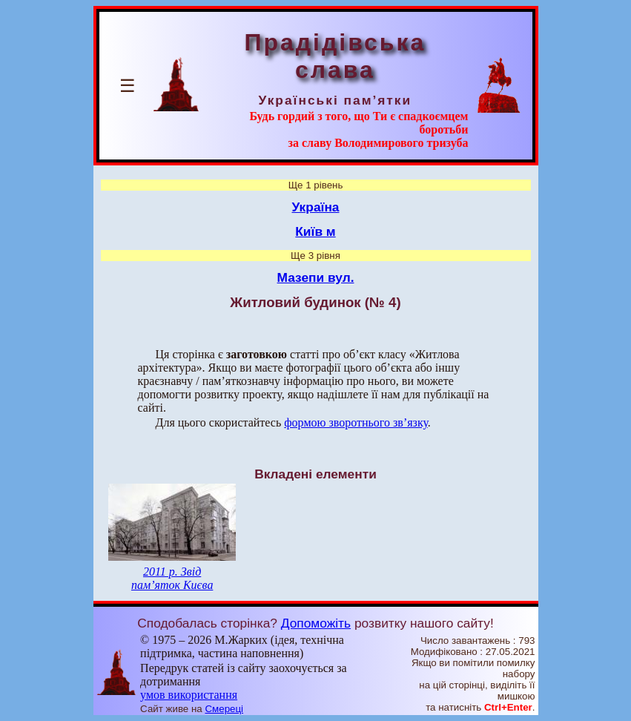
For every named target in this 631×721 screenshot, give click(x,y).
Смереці (224, 708)
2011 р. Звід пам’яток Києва (172, 578)
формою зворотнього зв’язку (356, 422)
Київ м (315, 231)
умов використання (188, 694)
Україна (316, 207)
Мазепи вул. (315, 277)
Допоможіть (316, 623)
